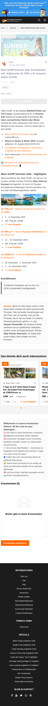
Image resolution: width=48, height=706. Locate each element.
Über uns (24, 576)
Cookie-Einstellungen (23, 613)
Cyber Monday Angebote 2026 (24, 649)
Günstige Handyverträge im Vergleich (24, 661)
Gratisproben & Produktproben (24, 669)
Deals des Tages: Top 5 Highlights (23, 657)
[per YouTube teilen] (16, 695)
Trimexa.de (24, 627)
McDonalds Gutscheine (24, 682)
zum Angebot (14, 224)
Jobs (24, 580)
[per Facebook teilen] (12, 695)
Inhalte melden (24, 597)
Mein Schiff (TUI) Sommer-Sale (19, 134)
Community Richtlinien (24, 609)
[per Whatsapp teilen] (26, 695)
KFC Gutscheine (24, 673)
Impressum (24, 593)
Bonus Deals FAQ (24, 589)
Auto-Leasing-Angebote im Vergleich (24, 665)
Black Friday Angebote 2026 (24, 641)
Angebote (13, 28)
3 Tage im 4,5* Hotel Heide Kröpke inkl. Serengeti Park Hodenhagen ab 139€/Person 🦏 (19, 390)
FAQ (24, 585)
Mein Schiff (6, 94)
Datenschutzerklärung (24, 605)
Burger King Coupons (24, 677)
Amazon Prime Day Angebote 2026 (24, 653)
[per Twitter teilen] (21, 695)
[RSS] (31, 695)
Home (3, 28)
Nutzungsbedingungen (24, 601)
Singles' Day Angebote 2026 (24, 645)
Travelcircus (21, 397)
